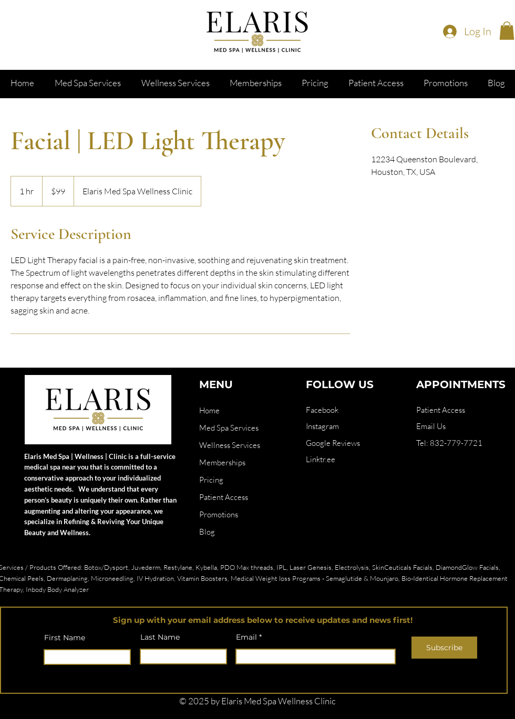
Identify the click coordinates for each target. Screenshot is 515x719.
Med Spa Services (229, 428)
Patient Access (223, 497)
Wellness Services (229, 445)
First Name (64, 637)
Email (246, 637)
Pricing (211, 480)
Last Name (160, 637)
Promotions (218, 514)
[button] (506, 31)
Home (209, 410)
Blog (207, 532)
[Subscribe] (444, 648)
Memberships (222, 462)
